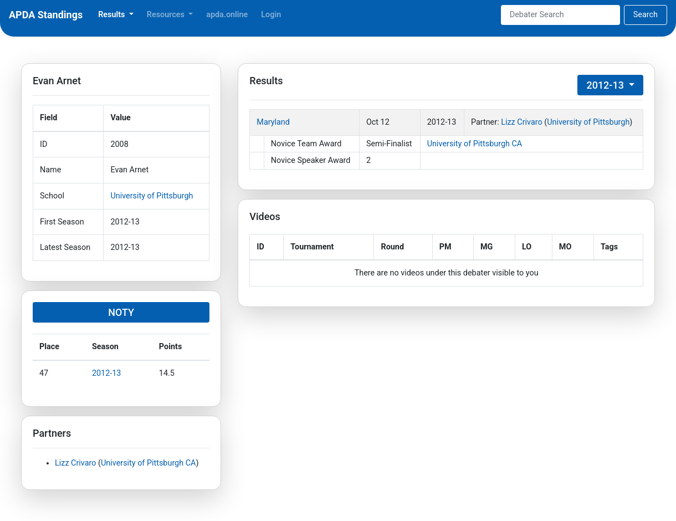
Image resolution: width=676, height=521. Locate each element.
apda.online (227, 14)
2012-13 (106, 373)
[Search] (560, 15)
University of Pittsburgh (151, 196)
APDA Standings (46, 15)
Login (271, 14)
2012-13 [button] (606, 85)
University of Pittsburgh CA (148, 463)
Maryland (273, 122)
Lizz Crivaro (75, 463)
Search (645, 14)
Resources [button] (167, 14)
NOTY (121, 312)
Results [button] (112, 14)
